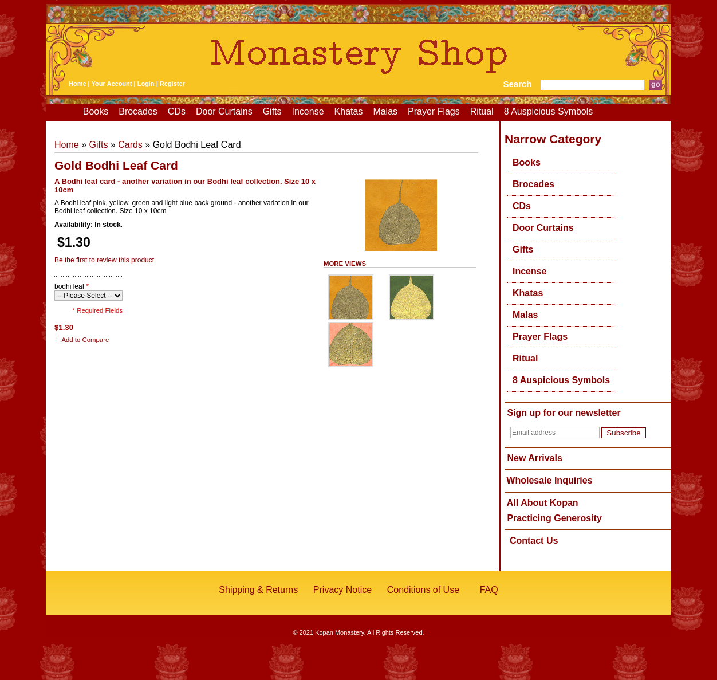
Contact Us (534, 540)
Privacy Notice (342, 590)
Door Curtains (224, 111)
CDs (177, 111)
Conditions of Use (423, 590)
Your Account (112, 83)
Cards (130, 145)
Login (146, 83)
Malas (385, 111)
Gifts (272, 111)
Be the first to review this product (104, 260)
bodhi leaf (71, 286)
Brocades (138, 111)
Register (172, 83)
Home (77, 83)
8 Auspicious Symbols (548, 111)
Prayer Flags (434, 111)
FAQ (489, 590)
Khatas (348, 111)
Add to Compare (85, 339)
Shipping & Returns (258, 590)
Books (95, 111)
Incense (308, 111)
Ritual (482, 111)
